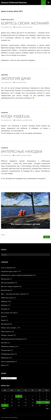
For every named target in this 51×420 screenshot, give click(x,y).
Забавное (4, 112)
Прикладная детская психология (12, 339)
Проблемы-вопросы (8, 346)
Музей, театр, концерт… (9, 328)
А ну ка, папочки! (7, 267)
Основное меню (48, 2)
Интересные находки (21, 151)
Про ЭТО (4, 343)
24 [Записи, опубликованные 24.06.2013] (5, 405)
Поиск (3, 235)
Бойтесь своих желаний (25, 23)
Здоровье (4, 75)
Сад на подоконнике (8, 361)
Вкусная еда (5, 279)
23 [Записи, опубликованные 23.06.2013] (46, 402)
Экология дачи (15, 78)
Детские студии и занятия (10, 286)
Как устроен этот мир (8, 313)
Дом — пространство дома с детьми (13, 294)
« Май (3, 408)
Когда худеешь (15, 116)
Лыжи (3, 320)
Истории (4, 309)
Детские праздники (7, 283)
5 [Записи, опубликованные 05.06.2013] (18, 396)
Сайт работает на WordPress (9, 417)
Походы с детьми (7, 335)
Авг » (47, 408)
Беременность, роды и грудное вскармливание (17, 275)
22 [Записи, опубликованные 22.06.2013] (40, 402)
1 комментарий (20, 82)
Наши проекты (6, 331)
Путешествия (5, 350)
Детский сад (5, 290)
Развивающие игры (7, 354)
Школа (3, 365)
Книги (3, 316)
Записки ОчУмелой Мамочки (14, 2)
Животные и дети (7, 19)
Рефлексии (4, 358)
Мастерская (5, 324)
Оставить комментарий (23, 27)
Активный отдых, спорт (9, 271)
